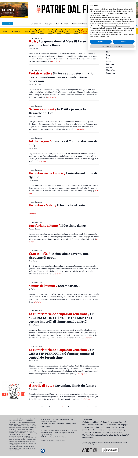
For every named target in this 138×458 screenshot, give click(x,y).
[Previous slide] (26, 31)
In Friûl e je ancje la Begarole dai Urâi (57, 111)
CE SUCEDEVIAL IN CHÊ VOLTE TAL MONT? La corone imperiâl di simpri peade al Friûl (61, 318)
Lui (107, 58)
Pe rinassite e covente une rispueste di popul (59, 256)
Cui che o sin (36, 24)
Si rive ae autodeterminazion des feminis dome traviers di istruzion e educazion (62, 77)
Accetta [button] (123, 447)
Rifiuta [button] (100, 447)
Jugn (108, 55)
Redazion (44, 424)
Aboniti (7, 24)
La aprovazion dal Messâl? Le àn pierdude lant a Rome (57, 43)
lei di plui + (55, 61)
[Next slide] (134, 31)
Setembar (110, 64)
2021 (76, 31)
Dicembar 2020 (54, 286)
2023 (59, 31)
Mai (108, 52)
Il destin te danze (57, 226)
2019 (93, 31)
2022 (67, 31)
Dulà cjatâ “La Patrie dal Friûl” (56, 24)
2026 (33, 31)
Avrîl (108, 49)
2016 (119, 31)
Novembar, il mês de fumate (62, 386)
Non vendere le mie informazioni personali (116, 432)
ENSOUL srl (44, 441)
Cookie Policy (45, 427)
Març (108, 46)
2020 (85, 31)
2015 (128, 31)
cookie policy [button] (105, 421)
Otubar (109, 67)
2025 (41, 31)
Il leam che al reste (57, 205)
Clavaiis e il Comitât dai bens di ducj (63, 143)
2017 (110, 31)
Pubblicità (60, 424)
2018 (102, 31)
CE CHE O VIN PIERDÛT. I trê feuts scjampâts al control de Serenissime (61, 354)
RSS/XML (52, 424)
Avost (108, 61)
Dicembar (110, 73)
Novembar (110, 70)
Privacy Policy (71, 424)
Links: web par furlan (98, 24)
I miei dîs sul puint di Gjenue (63, 175)
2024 (50, 31)
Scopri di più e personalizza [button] (112, 452)
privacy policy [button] (118, 438)
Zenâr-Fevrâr (112, 43)
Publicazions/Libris (79, 24)
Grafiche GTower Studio (57, 441)
